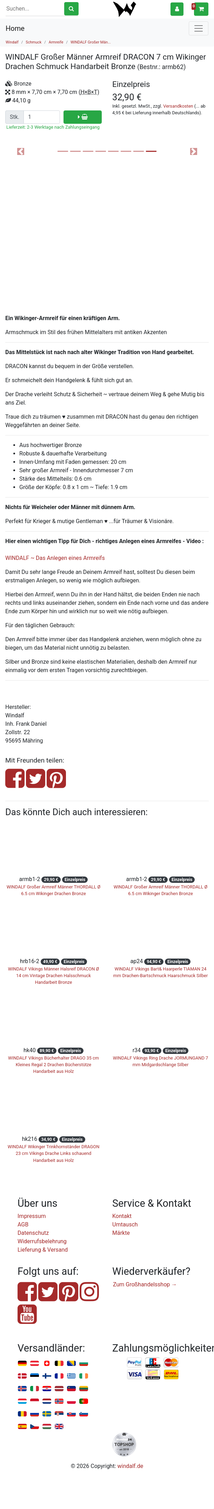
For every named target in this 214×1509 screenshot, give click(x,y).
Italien (34, 1389)
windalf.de (130, 1466)
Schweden (46, 1414)
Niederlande (46, 1402)
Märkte (121, 1233)
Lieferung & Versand (43, 1249)
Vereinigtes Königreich (59, 1427)
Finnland (46, 1376)
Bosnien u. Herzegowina (71, 1364)
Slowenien (83, 1414)
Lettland (59, 1389)
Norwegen (59, 1402)
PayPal (134, 1363)
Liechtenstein (71, 1389)
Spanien (22, 1427)
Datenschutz (33, 1233)
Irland (83, 1376)
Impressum (32, 1216)
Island (22, 1389)
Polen (71, 1402)
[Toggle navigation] (198, 28)
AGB (23, 1224)
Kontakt (122, 1216)
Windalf (12, 42)
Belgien (59, 1364)
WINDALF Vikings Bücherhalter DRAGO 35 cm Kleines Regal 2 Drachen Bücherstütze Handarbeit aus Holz (53, 1064)
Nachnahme (171, 1375)
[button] (176, 9)
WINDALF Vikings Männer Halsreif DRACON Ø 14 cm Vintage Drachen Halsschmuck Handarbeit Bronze (53, 975)
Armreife (56, 42)
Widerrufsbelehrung (42, 1241)
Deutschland (22, 1364)
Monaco (34, 1402)
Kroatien (46, 1389)
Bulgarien (83, 1364)
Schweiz (46, 1364)
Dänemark (22, 1376)
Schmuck (33, 42)
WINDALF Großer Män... (91, 42)
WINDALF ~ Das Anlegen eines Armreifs (55, 558)
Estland (34, 1376)
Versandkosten (178, 106)
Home (15, 28)
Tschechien (34, 1427)
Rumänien (22, 1414)
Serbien (59, 1414)
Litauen (83, 1389)
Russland (34, 1414)
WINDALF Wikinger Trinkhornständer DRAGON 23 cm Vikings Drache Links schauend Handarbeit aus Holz (54, 1153)
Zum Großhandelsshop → (145, 1284)
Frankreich (59, 1376)
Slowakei (71, 1414)
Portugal (83, 1402)
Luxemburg (22, 1402)
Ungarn (46, 1427)
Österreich (34, 1364)
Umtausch (125, 1224)
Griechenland (71, 1376)
